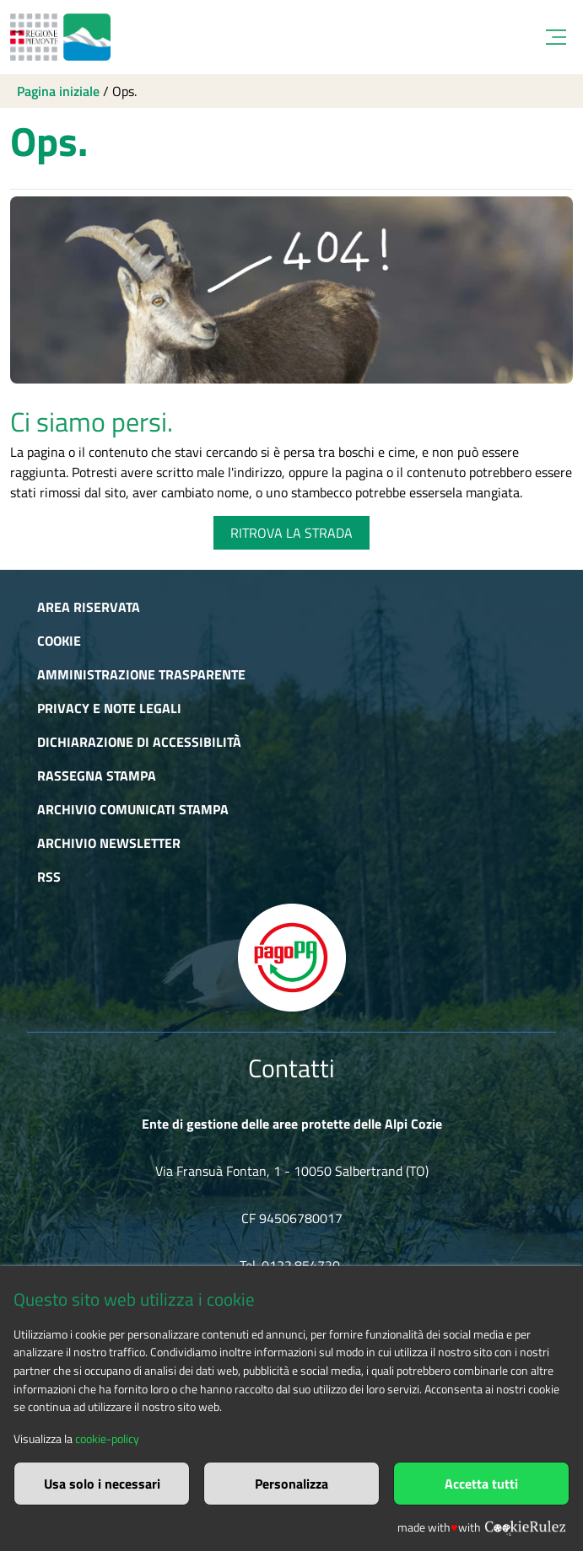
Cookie (59, 641)
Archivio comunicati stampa (133, 809)
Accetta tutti (481, 1483)
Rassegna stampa (96, 775)
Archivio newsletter (109, 843)
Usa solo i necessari (102, 1483)
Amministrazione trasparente (141, 674)
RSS (49, 877)
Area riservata (88, 607)
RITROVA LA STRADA (291, 533)
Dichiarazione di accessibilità (139, 742)
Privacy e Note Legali (109, 708)
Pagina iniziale (58, 91)
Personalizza (291, 1483)
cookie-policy (107, 1439)
